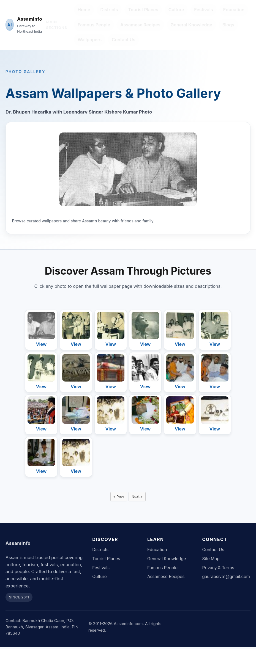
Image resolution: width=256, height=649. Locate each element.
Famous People (94, 24)
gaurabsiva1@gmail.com (226, 578)
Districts (109, 9)
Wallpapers (90, 39)
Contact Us (123, 39)
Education (234, 9)
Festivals (203, 9)
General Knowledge (191, 24)
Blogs (228, 24)
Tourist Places (143, 9)
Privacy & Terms (218, 569)
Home (84, 9)
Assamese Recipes (140, 24)
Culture (176, 9)
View (41, 344)
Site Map (210, 560)
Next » (138, 497)
